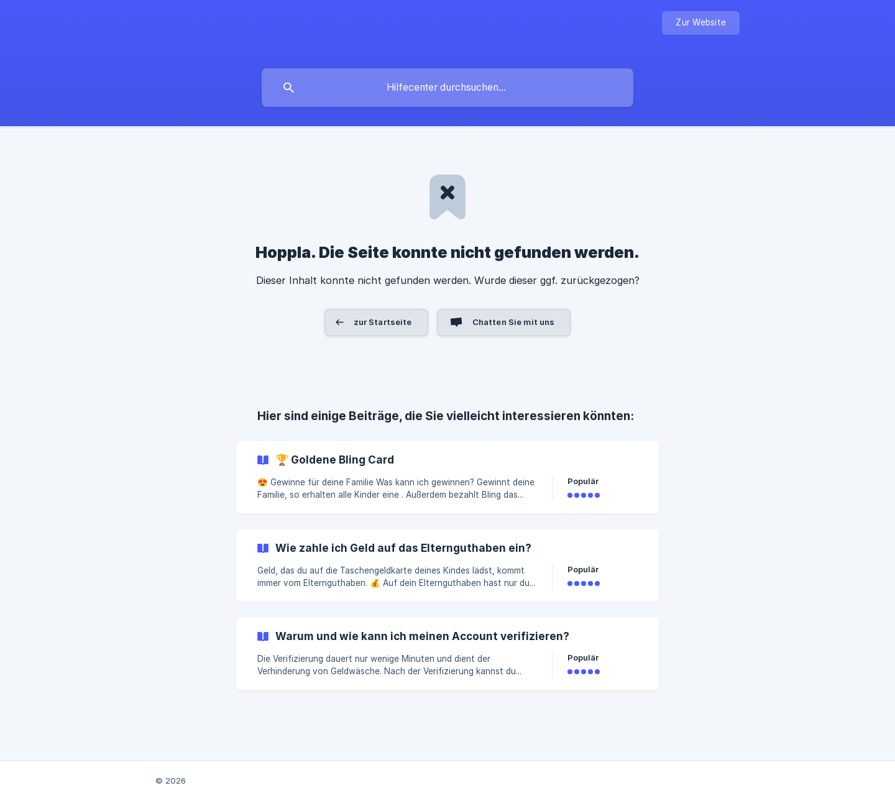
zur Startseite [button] (383, 322)
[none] (701, 23)
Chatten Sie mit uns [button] (513, 322)
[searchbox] (447, 87)
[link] (447, 477)
